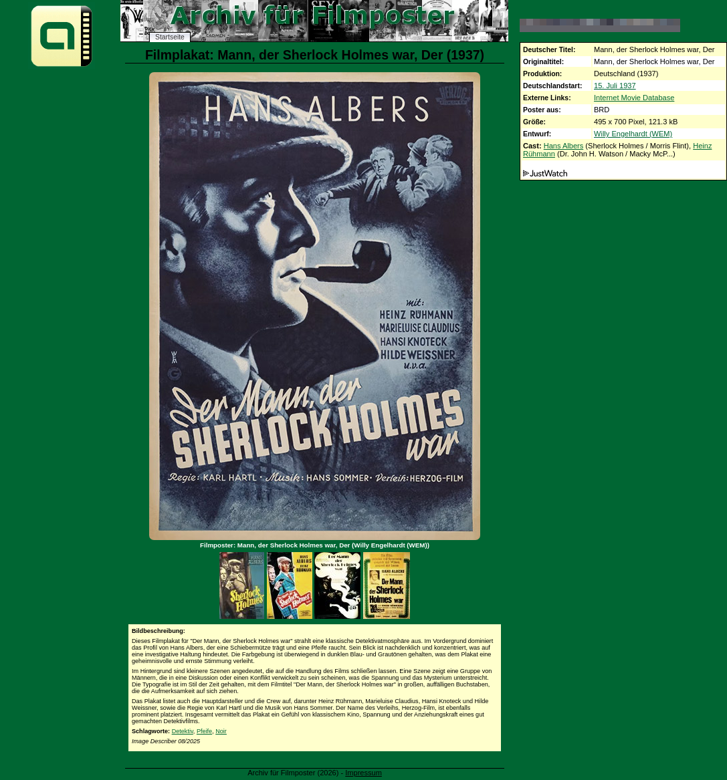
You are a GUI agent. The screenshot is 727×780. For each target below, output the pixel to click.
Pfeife (204, 731)
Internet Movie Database (634, 98)
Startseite (170, 37)
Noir (221, 731)
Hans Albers (564, 146)
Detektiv (182, 731)
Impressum (363, 773)
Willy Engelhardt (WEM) (633, 134)
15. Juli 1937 (615, 86)
